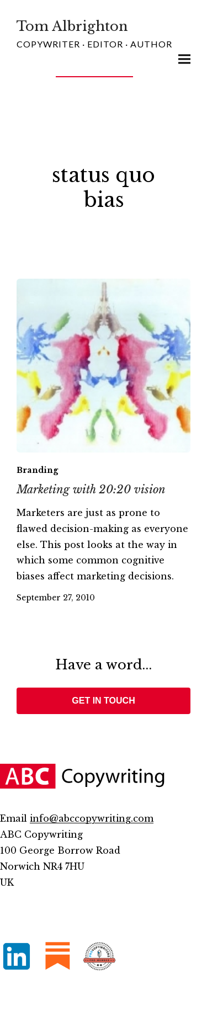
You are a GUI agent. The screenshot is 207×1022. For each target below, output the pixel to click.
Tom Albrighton (72, 26)
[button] (184, 59)
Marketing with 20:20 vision (91, 489)
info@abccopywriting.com (91, 818)
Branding (37, 470)
